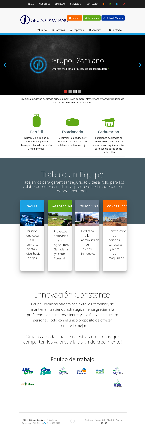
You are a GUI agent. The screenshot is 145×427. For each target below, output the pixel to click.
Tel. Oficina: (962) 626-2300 (46, 423)
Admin (119, 420)
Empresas (60, 3)
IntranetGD (100, 420)
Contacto (92, 3)
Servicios (75, 3)
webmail (74, 18)
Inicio (31, 3)
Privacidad (26, 423)
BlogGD (110, 420)
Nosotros (44, 3)
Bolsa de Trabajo (113, 18)
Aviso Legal (52, 420)
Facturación (92, 18)
